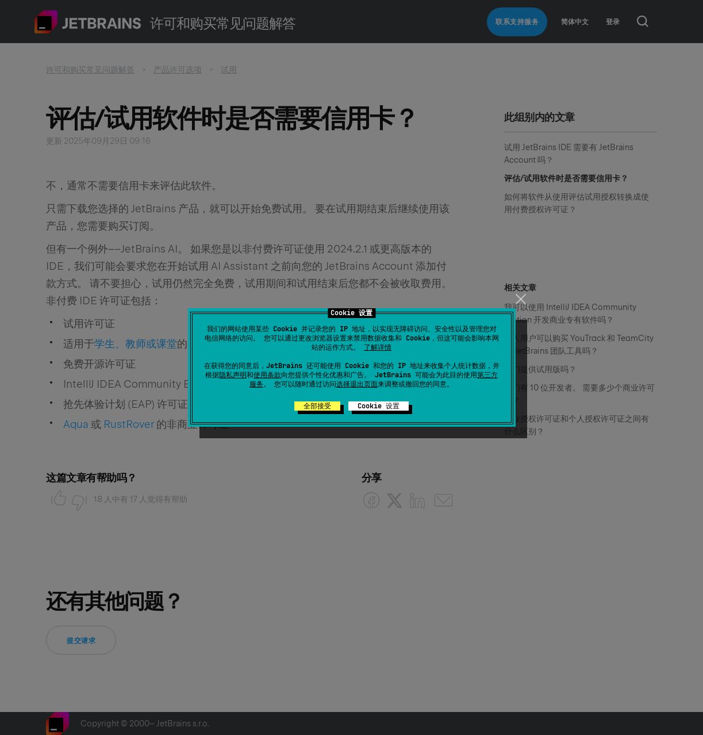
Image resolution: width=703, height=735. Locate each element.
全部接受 (317, 406)
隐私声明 (233, 375)
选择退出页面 (357, 384)
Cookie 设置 (378, 406)
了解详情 (377, 347)
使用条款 (267, 375)
